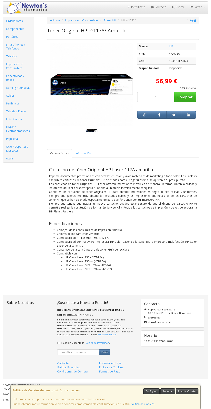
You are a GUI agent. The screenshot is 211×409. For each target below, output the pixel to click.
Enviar (104, 352)
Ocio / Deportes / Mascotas (17, 148)
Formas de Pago (109, 371)
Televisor (12, 56)
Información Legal (110, 363)
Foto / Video (14, 119)
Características (59, 153)
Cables (10, 95)
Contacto (158, 7)
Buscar (178, 7)
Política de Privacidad (106, 334)
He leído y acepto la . (85, 343)
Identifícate (136, 7)
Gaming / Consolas (18, 88)
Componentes (15, 29)
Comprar (185, 97)
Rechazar (168, 391)
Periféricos (13, 103)
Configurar (151, 391)
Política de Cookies (142, 404)
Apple (9, 158)
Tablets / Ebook (16, 111)
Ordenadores (14, 21)
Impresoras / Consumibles (14, 66)
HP (171, 46)
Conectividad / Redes (15, 78)
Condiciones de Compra (72, 371)
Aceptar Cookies (187, 391)
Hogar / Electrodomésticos (18, 129)
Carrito (197, 7)
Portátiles (12, 36)
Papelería (12, 139)
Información (83, 153)
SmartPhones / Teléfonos (15, 46)
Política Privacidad (68, 367)
